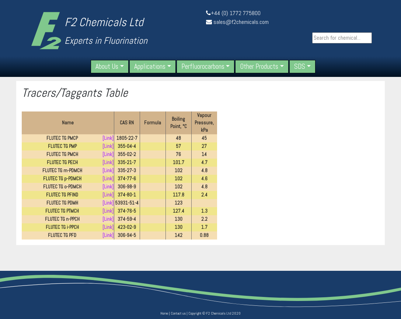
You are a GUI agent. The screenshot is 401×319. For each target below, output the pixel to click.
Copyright (195, 313)
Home (164, 313)
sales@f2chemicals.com (241, 22)
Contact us (178, 313)
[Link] (108, 138)
